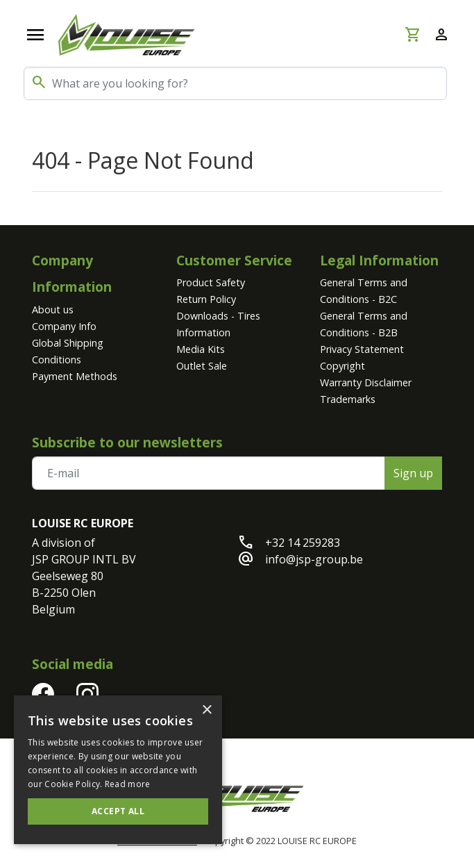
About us (53, 309)
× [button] (206, 710)
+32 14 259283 (302, 542)
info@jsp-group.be (314, 559)
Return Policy (206, 299)
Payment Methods (74, 376)
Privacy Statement (362, 349)
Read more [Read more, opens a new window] (128, 784)
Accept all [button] (118, 811)
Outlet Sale (201, 365)
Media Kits (200, 349)
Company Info (64, 326)
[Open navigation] (35, 35)
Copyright (342, 365)
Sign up (413, 473)
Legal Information (379, 260)
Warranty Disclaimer (366, 382)
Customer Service (234, 260)
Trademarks (347, 399)
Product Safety (210, 282)
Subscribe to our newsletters (127, 442)
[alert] (118, 769)
